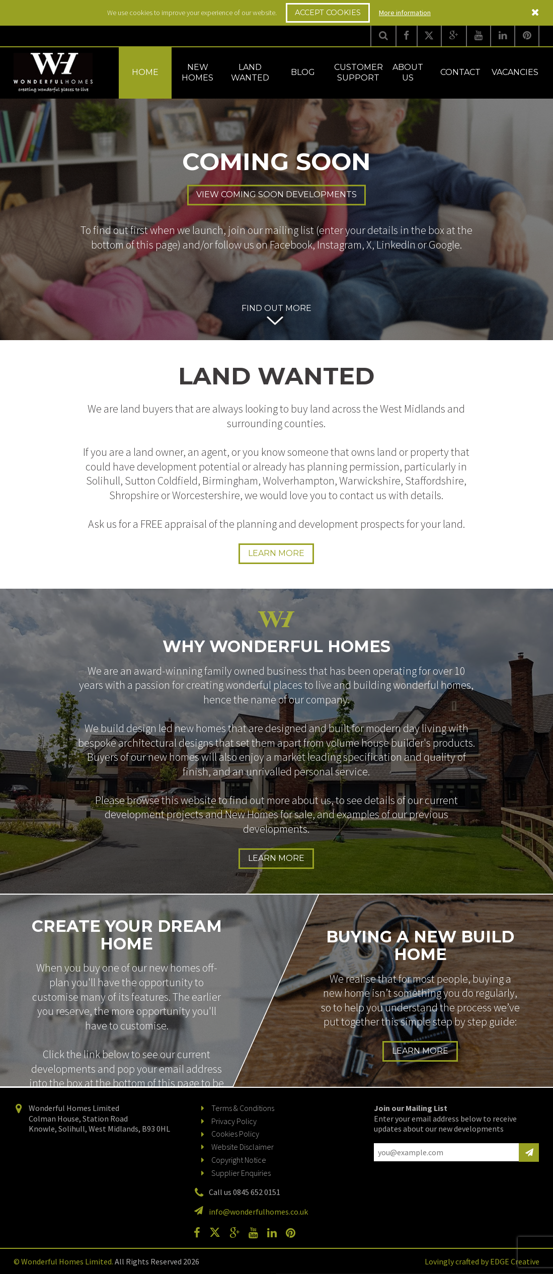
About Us (407, 72)
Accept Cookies (328, 12)
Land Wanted (250, 72)
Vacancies (515, 72)
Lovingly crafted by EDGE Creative (482, 1261)
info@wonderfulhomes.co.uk (258, 1212)
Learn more (276, 553)
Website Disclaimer (242, 1147)
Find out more (276, 308)
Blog (303, 72)
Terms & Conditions (242, 1108)
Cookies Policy (235, 1134)
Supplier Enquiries (241, 1173)
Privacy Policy (234, 1121)
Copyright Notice (238, 1160)
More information (405, 12)
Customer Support (358, 72)
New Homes (197, 72)
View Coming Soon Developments (276, 195)
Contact (460, 72)
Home (145, 72)
